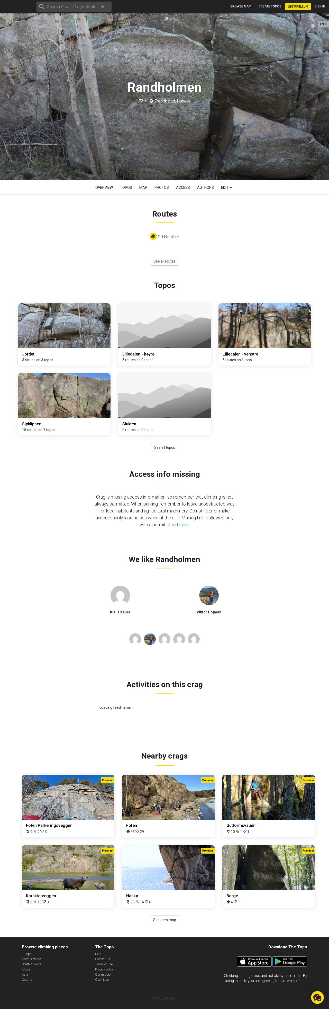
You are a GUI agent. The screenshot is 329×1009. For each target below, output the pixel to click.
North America (31, 959)
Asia (25, 974)
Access (183, 187)
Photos (161, 187)
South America (32, 964)
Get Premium (298, 6)
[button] (317, 997)
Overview (104, 187)
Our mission (103, 974)
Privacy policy (104, 969)
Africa (26, 969)
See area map (164, 920)
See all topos (164, 447)
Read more (178, 524)
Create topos (270, 6)
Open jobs (102, 980)
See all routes (164, 261)
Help (98, 954)
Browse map (241, 6)
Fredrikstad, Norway (172, 101)
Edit (226, 187)
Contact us (102, 959)
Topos (126, 187)
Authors (205, 187)
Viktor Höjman (209, 612)
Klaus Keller (120, 612)
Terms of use (104, 964)
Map (143, 187)
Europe (26, 954)
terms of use (296, 981)
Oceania (27, 980)
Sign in (320, 6)
